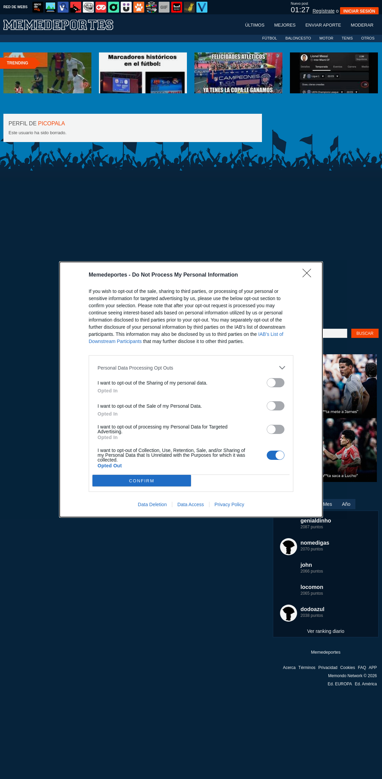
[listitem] (191, 367)
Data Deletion (152, 504)
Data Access (190, 504)
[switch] (275, 382)
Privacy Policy (229, 504)
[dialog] (191, 389)
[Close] (309, 275)
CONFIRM (142, 480)
